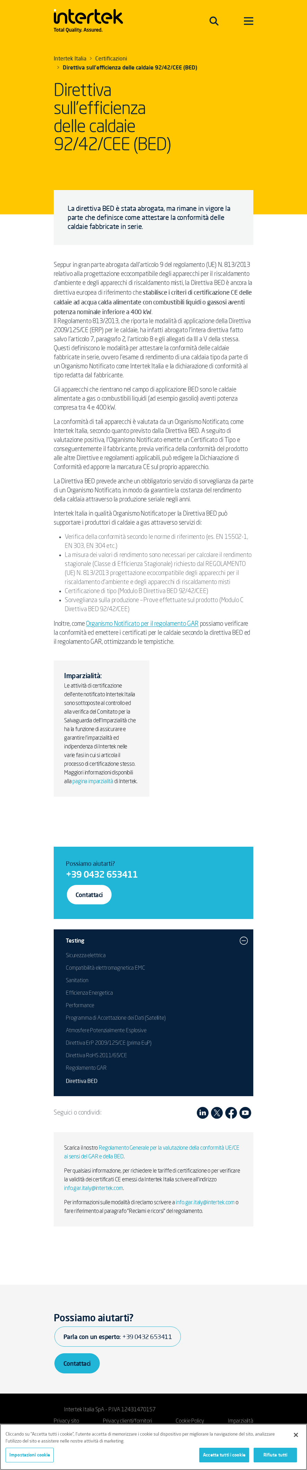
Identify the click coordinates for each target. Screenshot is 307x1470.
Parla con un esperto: (117, 1336)
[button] (243, 940)
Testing (75, 940)
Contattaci (89, 894)
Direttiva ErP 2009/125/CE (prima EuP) (108, 1043)
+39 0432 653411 (102, 874)
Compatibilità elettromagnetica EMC (105, 968)
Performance (80, 1006)
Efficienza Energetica (89, 993)
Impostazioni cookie (29, 1454)
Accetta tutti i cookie (224, 1454)
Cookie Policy (190, 1421)
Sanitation (77, 981)
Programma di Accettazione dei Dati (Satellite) (116, 1018)
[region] (153, 1447)
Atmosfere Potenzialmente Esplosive (106, 1031)
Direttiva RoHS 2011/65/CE (96, 1056)
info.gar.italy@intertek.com (93, 1188)
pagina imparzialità (92, 782)
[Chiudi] (296, 1435)
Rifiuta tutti (275, 1454)
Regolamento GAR (86, 1068)
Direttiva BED (81, 1080)
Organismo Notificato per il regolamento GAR (142, 624)
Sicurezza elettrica (86, 956)
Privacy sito (66, 1421)
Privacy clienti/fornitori (127, 1421)
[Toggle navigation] (214, 21)
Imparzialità (240, 1421)
